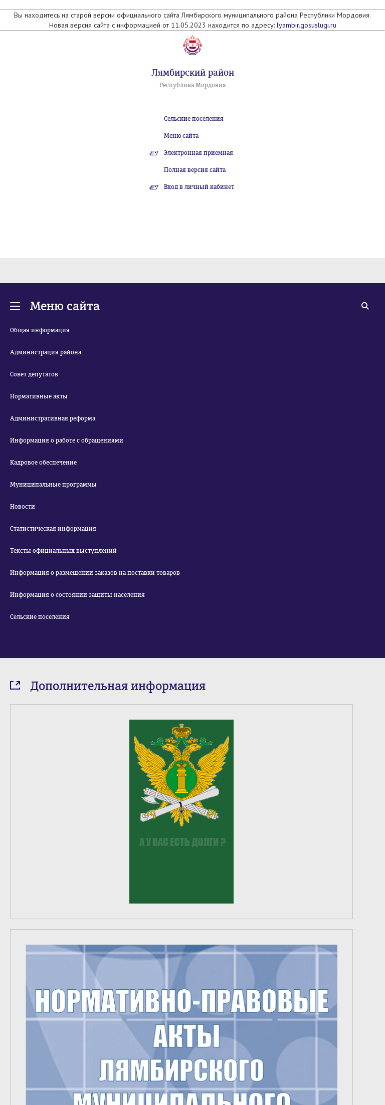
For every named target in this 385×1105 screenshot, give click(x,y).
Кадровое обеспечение (43, 462)
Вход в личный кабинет (199, 186)
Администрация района (45, 352)
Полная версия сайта (195, 169)
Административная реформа (52, 418)
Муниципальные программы (53, 484)
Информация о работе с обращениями (66, 440)
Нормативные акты (39, 396)
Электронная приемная (198, 152)
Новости (22, 506)
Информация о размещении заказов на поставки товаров (95, 572)
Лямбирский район (192, 72)
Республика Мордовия (192, 85)
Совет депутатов (34, 374)
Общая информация (40, 330)
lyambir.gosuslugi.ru (306, 25)
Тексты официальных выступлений (63, 550)
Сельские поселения (194, 118)
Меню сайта (181, 135)
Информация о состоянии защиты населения (77, 594)
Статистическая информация (53, 528)
